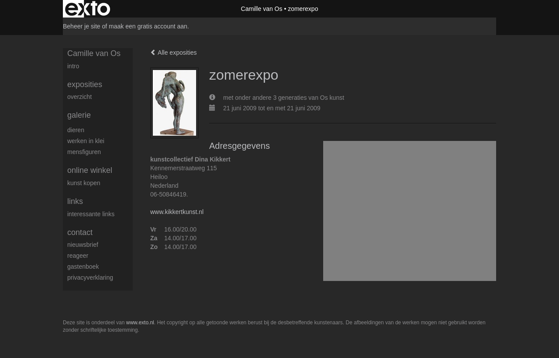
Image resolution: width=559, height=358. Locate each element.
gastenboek (83, 266)
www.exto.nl (140, 322)
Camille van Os (262, 8)
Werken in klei (85, 140)
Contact (80, 232)
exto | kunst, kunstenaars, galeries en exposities (87, 9)
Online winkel (89, 170)
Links (75, 201)
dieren (75, 129)
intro (73, 66)
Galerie (79, 115)
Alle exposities (173, 52)
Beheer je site (81, 26)
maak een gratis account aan (148, 26)
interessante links (90, 214)
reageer (77, 255)
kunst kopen (83, 182)
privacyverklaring (90, 277)
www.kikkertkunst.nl (177, 211)
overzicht (79, 96)
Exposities (84, 84)
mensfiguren (84, 151)
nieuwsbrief (82, 244)
